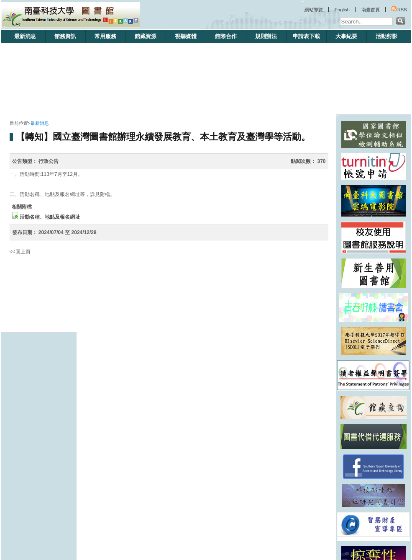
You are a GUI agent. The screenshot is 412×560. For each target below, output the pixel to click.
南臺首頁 (370, 9)
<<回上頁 (20, 252)
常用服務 (105, 36)
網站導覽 (314, 9)
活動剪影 (386, 36)
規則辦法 (266, 36)
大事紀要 (346, 36)
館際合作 (226, 36)
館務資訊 (65, 36)
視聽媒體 (186, 36)
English (342, 9)
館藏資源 (145, 36)
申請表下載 (306, 36)
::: (3, 28)
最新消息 (25, 36)
